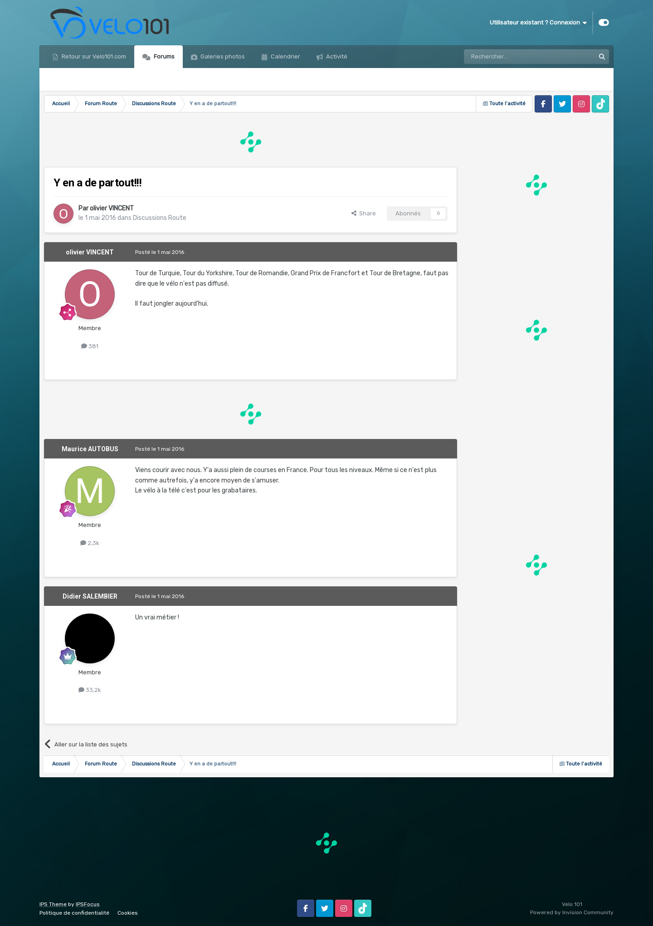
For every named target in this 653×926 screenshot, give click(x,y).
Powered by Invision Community (572, 912)
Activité (336, 56)
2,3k (89, 543)
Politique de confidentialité (74, 913)
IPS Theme (53, 904)
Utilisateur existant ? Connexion (538, 22)
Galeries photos (222, 56)
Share (363, 213)
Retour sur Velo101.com (93, 56)
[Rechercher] (510, 56)
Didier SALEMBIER (90, 596)
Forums (163, 56)
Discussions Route (159, 218)
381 (89, 346)
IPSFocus (88, 904)
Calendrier (284, 56)
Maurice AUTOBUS (90, 449)
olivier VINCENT (112, 208)
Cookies (127, 913)
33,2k (89, 690)
